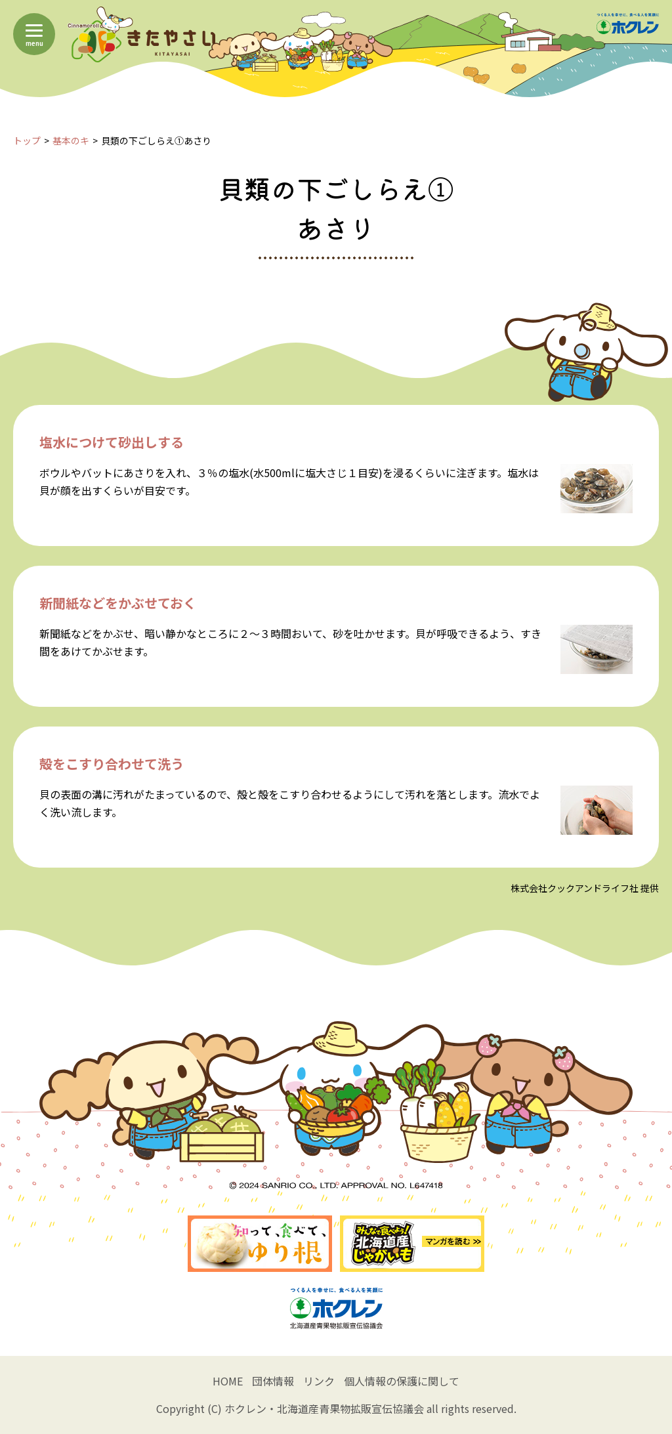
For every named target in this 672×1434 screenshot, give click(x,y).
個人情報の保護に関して (401, 1381)
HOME (228, 1381)
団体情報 (273, 1381)
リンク (319, 1381)
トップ (27, 140)
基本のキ (70, 140)
